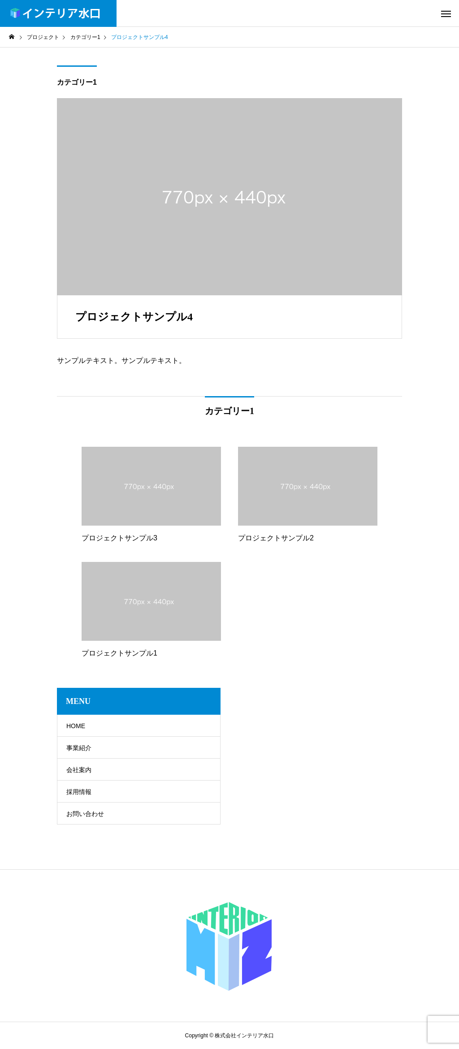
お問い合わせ (85, 813)
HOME (75, 726)
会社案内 (78, 769)
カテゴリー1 (77, 82)
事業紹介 (78, 747)
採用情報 (78, 791)
